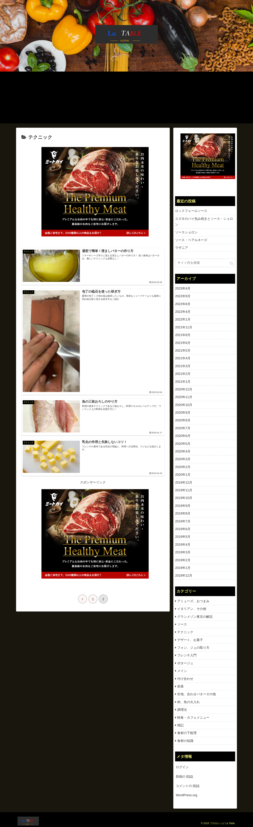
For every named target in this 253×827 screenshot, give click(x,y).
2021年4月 (182, 358)
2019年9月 (182, 506)
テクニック (185, 632)
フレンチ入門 (187, 655)
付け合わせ (185, 679)
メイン (182, 671)
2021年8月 (182, 335)
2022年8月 (182, 304)
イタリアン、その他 (191, 609)
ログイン (182, 767)
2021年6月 (182, 343)
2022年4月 (182, 312)
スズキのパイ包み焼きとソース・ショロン (204, 221)
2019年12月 (183, 482)
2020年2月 (182, 467)
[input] (205, 263)
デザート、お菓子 (190, 640)
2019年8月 (182, 513)
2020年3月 (182, 459)
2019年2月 (182, 560)
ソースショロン (186, 232)
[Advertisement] (126, 98)
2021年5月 (182, 350)
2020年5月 (182, 444)
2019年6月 (182, 529)
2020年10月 (183, 405)
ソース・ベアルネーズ (191, 240)
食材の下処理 (187, 733)
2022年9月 (182, 296)
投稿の (184, 776)
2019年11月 (183, 490)
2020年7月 (182, 428)
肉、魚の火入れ (188, 702)
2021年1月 (182, 381)
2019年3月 (182, 552)
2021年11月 (183, 327)
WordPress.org (186, 795)
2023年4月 (182, 288)
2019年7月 (182, 521)
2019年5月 (182, 537)
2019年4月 (182, 544)
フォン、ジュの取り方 (193, 647)
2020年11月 (183, 397)
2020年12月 (183, 389)
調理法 (182, 709)
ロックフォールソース (191, 211)
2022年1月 (182, 319)
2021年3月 (182, 366)
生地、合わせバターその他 (196, 694)
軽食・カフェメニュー (193, 717)
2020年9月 (182, 412)
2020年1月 (182, 474)
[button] (231, 263)
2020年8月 (182, 420)
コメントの (187, 786)
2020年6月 (182, 436)
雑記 (180, 725)
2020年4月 (182, 451)
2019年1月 (182, 568)
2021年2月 (182, 374)
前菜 (180, 686)
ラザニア (181, 247)
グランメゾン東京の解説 (195, 616)
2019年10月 (183, 498)
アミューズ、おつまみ (193, 601)
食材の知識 (185, 741)
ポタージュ (185, 663)
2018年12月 (183, 575)
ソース (182, 624)
